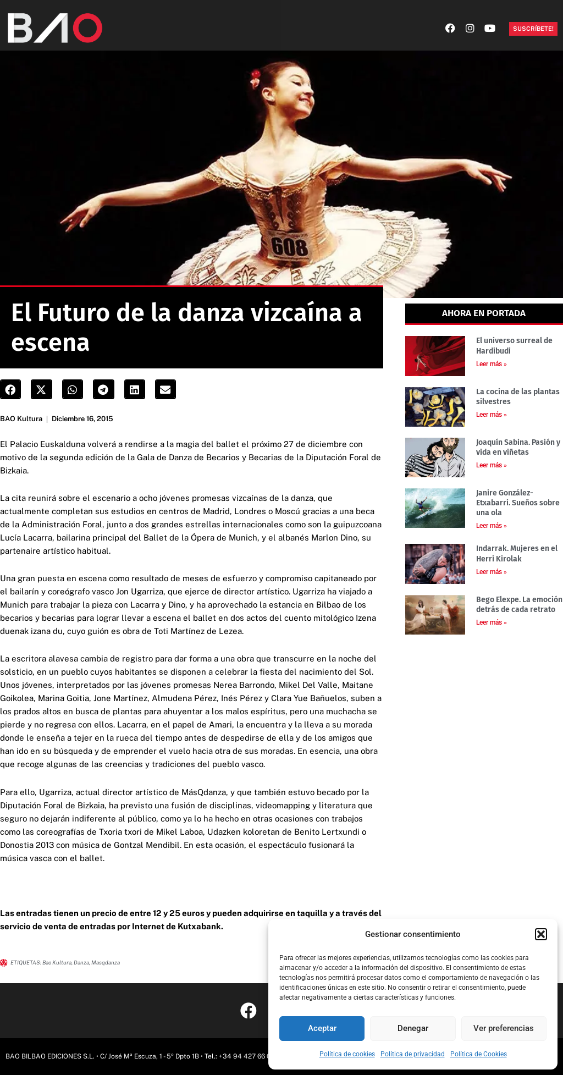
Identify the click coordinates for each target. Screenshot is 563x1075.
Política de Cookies (478, 1054)
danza (81, 962)
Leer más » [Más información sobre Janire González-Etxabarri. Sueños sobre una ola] (491, 526)
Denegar (413, 1028)
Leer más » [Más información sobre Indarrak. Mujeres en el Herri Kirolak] (491, 572)
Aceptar (322, 1028)
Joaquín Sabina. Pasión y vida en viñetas (518, 447)
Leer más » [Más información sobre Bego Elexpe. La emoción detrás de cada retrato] (491, 622)
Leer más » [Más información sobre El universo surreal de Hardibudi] (491, 364)
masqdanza (105, 962)
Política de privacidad (412, 1054)
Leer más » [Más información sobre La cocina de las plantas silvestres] (491, 414)
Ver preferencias (503, 1028)
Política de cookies (347, 1054)
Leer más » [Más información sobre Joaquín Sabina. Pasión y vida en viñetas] (491, 465)
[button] (541, 934)
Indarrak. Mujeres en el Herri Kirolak (517, 553)
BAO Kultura (21, 419)
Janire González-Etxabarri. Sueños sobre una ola (518, 502)
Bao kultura (56, 962)
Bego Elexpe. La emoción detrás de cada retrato (519, 604)
